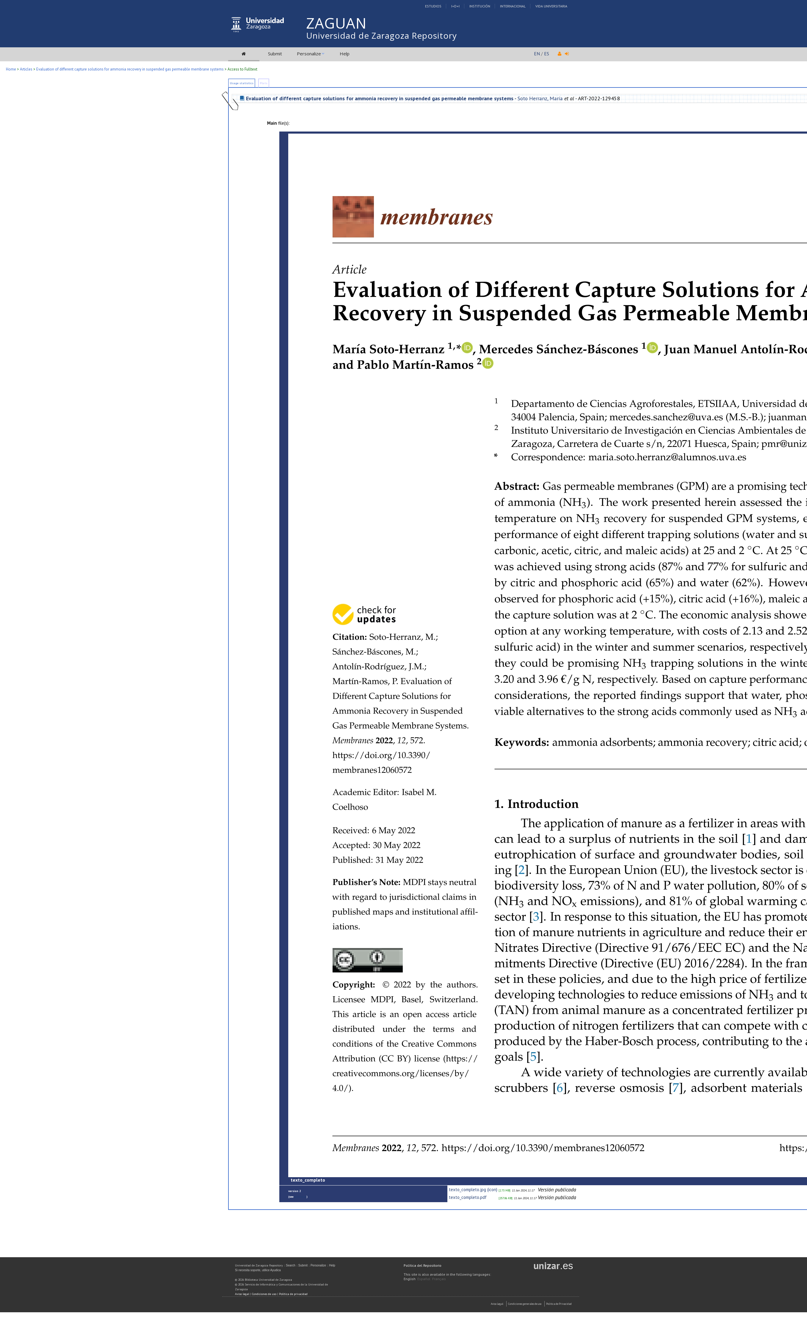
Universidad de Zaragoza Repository (381, 35)
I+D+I (455, 6)
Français (439, 1279)
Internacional (513, 6)
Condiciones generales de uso (524, 1303)
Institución (479, 6)
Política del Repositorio (422, 1265)
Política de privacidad (293, 1294)
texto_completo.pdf (468, 1197)
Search (290, 1265)
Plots (263, 83)
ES (546, 54)
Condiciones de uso (264, 1294)
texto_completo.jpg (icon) (473, 1189)
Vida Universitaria (551, 6)
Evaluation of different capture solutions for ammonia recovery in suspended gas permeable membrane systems (130, 69)
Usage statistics (241, 83)
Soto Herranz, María (540, 98)
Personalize (309, 54)
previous (300, 1197)
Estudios (433, 6)
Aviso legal (242, 1294)
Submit (275, 54)
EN (537, 54)
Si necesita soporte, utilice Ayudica (258, 1270)
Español (423, 1279)
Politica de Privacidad (559, 1303)
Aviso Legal (497, 1303)
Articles (26, 69)
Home (11, 69)
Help (345, 54)
